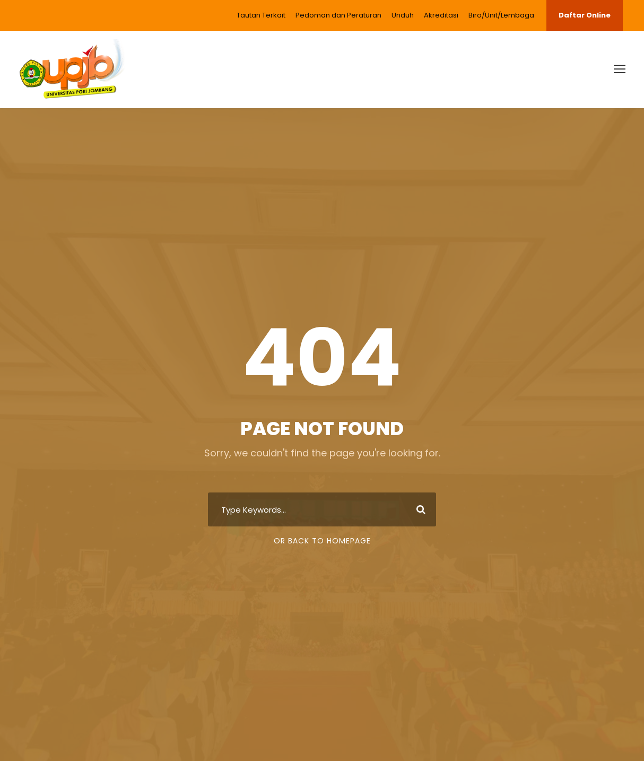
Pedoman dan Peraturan (338, 15)
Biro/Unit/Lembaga (501, 15)
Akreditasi (441, 15)
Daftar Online (585, 15)
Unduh (402, 15)
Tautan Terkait (261, 15)
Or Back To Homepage (322, 540)
